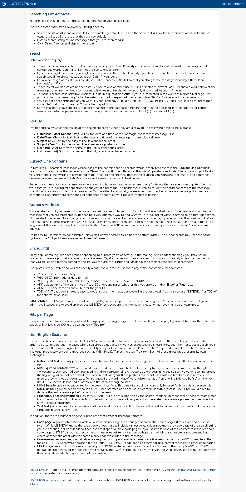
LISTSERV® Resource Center (196, 472)
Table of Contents (232, 4)
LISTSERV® (37, 472)
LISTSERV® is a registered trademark (54, 482)
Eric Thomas (144, 472)
